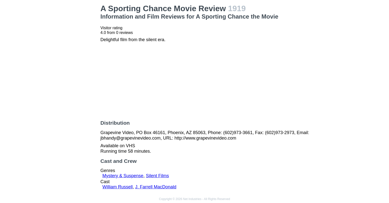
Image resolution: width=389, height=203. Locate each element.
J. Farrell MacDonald (155, 186)
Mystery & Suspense (122, 175)
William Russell (117, 186)
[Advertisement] (67, 78)
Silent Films (157, 175)
